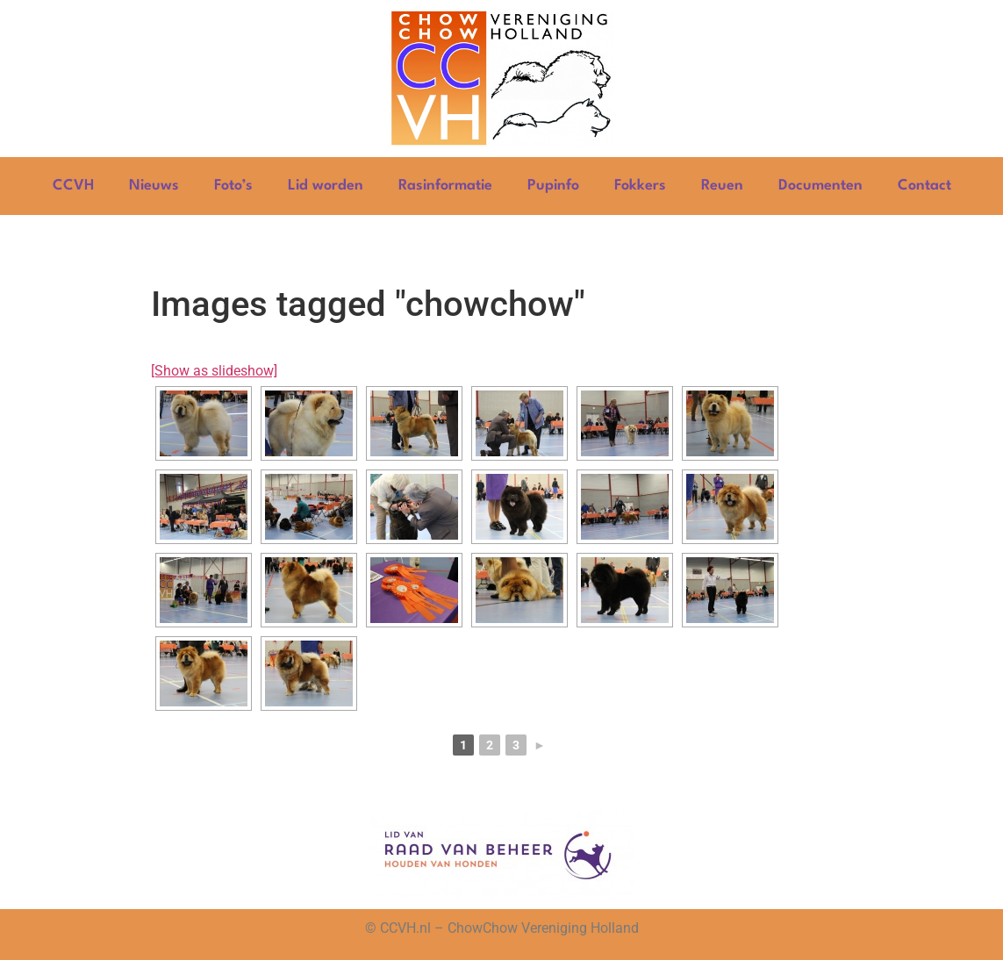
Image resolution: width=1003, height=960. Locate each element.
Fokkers (640, 185)
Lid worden (325, 185)
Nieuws (154, 185)
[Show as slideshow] (214, 370)
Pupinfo (553, 185)
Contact (924, 185)
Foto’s (233, 185)
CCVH (73, 185)
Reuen (722, 185)
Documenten (820, 185)
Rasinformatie (445, 185)
